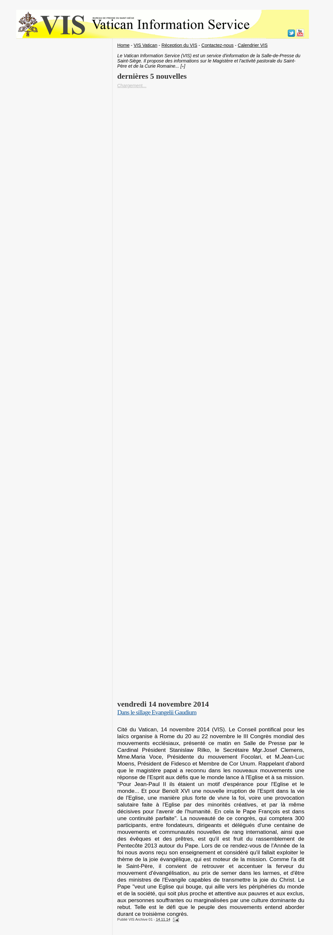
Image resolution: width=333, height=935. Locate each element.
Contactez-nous (217, 45)
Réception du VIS (179, 45)
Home (123, 45)
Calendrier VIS (253, 45)
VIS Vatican (145, 45)
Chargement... (132, 85)
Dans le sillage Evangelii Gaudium (156, 712)
